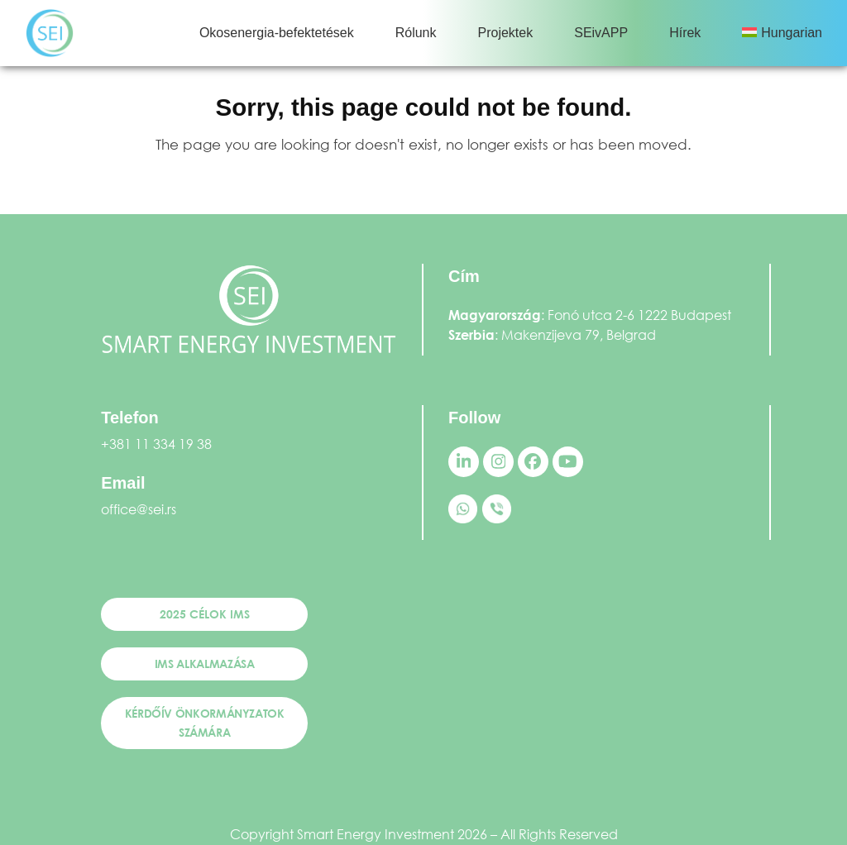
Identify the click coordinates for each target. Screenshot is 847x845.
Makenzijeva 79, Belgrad (578, 334)
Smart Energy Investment (375, 834)
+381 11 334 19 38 (156, 443)
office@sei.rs (138, 509)
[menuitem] (782, 33)
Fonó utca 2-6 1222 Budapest (639, 314)
